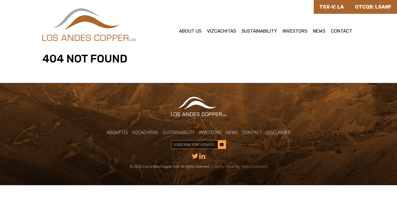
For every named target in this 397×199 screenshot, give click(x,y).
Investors (294, 31)
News (319, 31)
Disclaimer (278, 132)
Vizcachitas (221, 31)
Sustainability (259, 31)
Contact (341, 31)
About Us (190, 31)
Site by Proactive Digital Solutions (240, 166)
